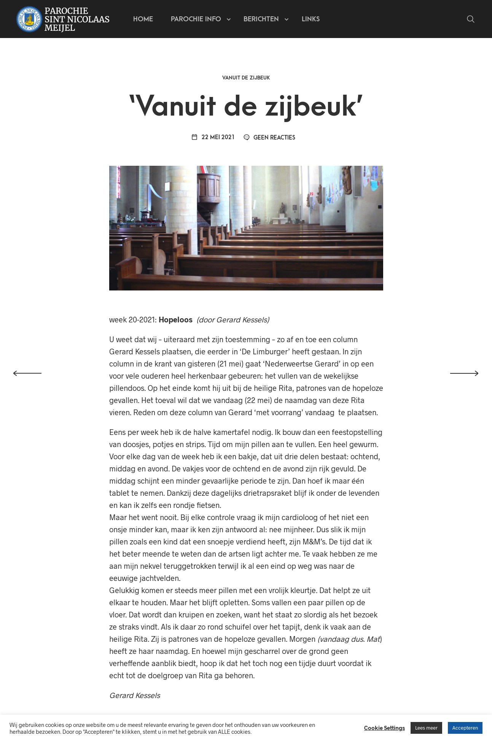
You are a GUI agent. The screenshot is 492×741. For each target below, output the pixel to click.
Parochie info (196, 19)
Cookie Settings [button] (384, 727)
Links (311, 19)
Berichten (261, 19)
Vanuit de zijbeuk (246, 78)
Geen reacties (269, 138)
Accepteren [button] (465, 728)
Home (143, 19)
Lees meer (426, 728)
